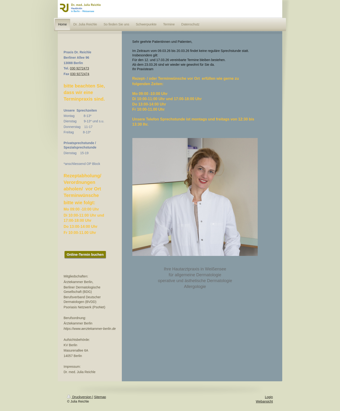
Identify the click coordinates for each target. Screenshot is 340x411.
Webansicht (264, 401)
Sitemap (100, 397)
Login (269, 397)
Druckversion (79, 397)
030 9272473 (79, 68)
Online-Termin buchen (85, 254)
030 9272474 (79, 74)
